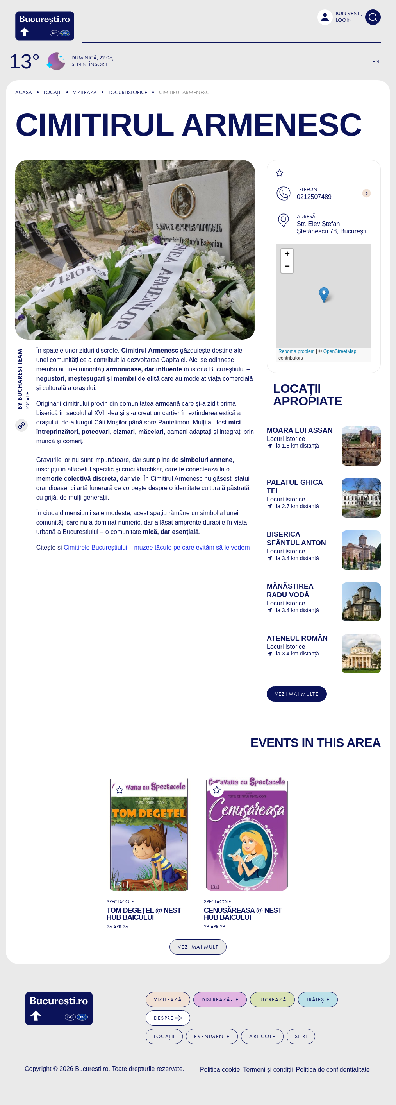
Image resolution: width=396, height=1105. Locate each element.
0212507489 (314, 196)
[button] (339, 17)
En (376, 61)
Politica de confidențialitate (333, 1069)
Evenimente (212, 1036)
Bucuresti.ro (91, 1069)
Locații (52, 92)
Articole (262, 1036)
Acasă (23, 92)
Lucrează (272, 999)
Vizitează (85, 92)
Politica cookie (220, 1069)
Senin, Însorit (89, 64)
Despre (168, 1018)
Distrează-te (220, 999)
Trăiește (318, 999)
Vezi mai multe (297, 694)
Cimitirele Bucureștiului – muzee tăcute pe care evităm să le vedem (157, 547)
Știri (301, 1036)
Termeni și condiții (268, 1069)
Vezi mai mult (198, 947)
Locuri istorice (128, 92)
